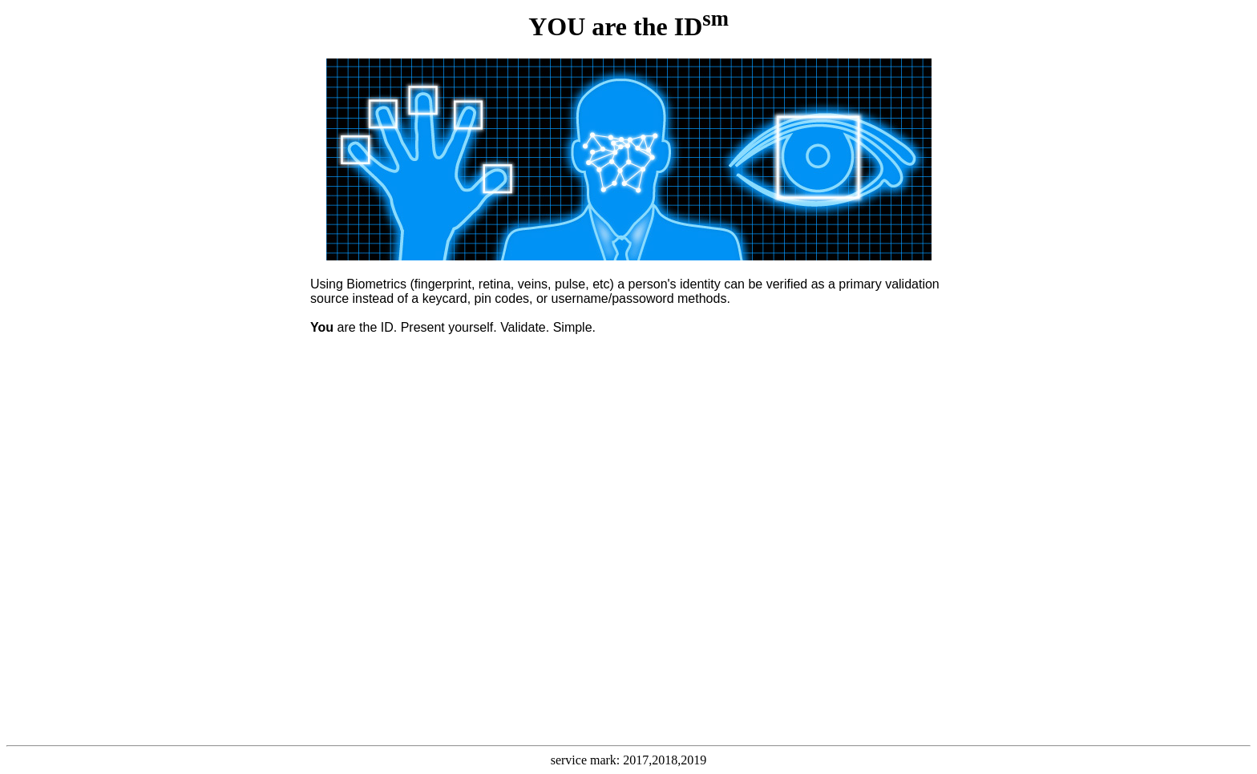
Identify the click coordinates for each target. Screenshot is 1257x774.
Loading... (628, 552)
